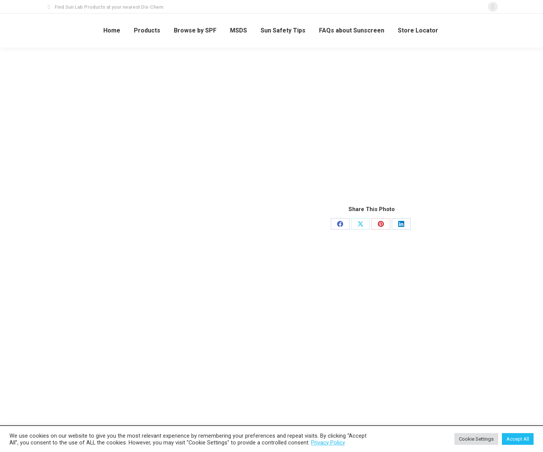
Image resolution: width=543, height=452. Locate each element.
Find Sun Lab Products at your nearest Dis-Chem (109, 7)
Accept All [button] (517, 439)
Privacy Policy (328, 442)
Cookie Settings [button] (476, 439)
